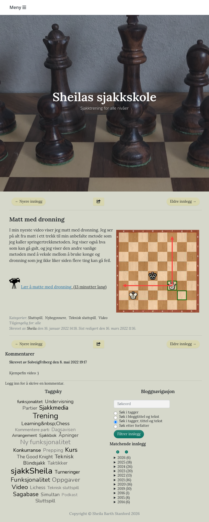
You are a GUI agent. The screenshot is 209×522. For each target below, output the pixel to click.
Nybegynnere (55, 318)
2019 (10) (124, 489)
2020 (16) (125, 484)
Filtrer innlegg (128, 434)
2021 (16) (124, 480)
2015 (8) (124, 498)
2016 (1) (123, 493)
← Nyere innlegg (28, 201)
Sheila (32, 328)
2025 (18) (125, 462)
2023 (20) (125, 471)
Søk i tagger (129, 412)
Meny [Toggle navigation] (18, 7)
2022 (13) (125, 475)
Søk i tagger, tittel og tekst (140, 421)
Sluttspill (35, 318)
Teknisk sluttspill (82, 318)
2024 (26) (125, 467)
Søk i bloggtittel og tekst (139, 417)
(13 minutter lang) (64, 286)
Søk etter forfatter (134, 426)
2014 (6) (124, 502)
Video (103, 318)
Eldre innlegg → (183, 201)
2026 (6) (124, 458)
